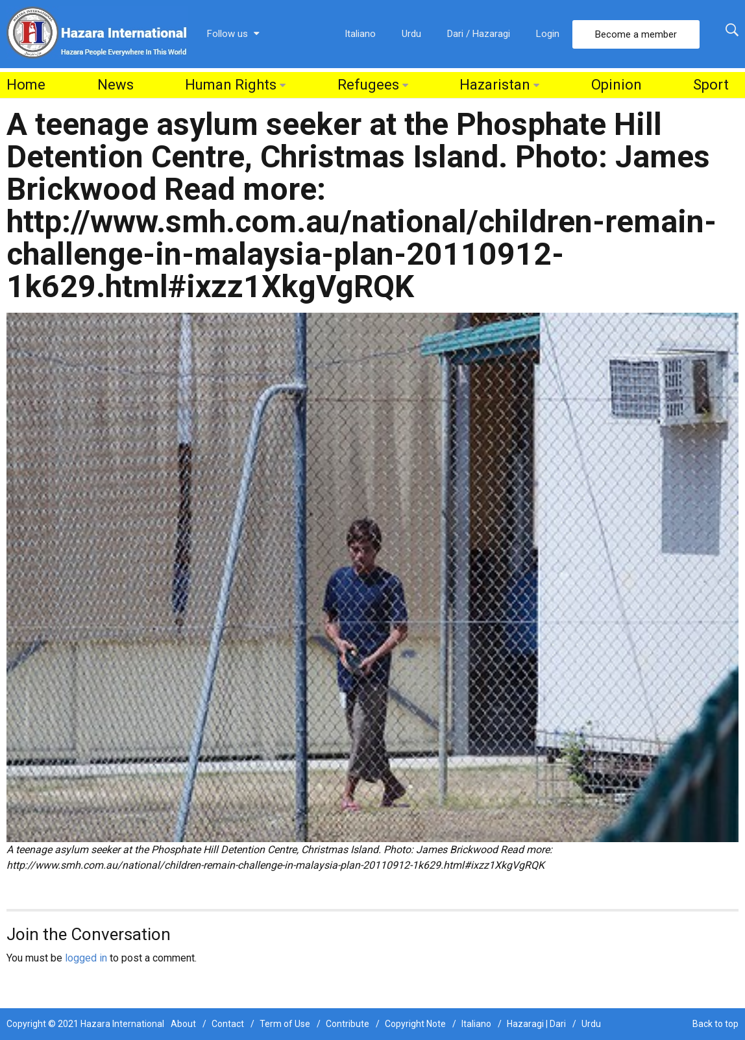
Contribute (347, 1024)
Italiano (360, 34)
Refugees (368, 85)
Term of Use (285, 1024)
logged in (86, 958)
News (115, 85)
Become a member (636, 34)
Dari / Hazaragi (478, 34)
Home (25, 85)
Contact (228, 1024)
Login (547, 34)
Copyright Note (415, 1024)
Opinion (616, 85)
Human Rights (230, 85)
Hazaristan (494, 85)
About (183, 1024)
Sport (711, 85)
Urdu (411, 34)
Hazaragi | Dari (536, 1024)
